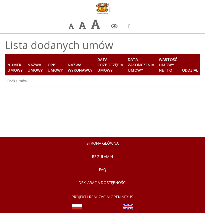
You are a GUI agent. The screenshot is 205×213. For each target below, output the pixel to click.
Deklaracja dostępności (102, 182)
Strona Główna (102, 143)
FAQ (102, 169)
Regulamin (102, 156)
